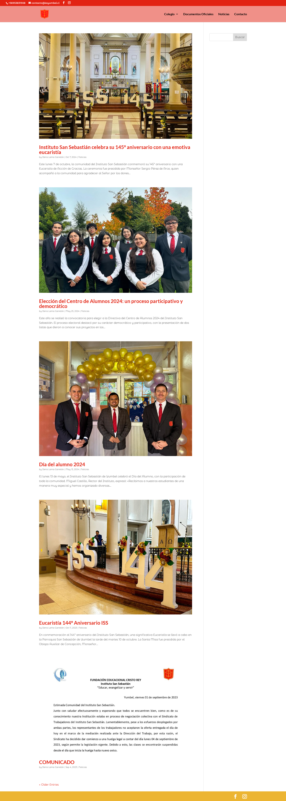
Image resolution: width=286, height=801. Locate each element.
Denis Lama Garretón (53, 157)
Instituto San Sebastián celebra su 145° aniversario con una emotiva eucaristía (114, 149)
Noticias (223, 14)
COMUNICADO (56, 762)
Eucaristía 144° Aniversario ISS (73, 623)
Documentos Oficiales (198, 14)
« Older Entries (49, 784)
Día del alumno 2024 (62, 464)
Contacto (240, 14)
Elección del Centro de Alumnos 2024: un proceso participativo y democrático (111, 303)
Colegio (169, 14)
